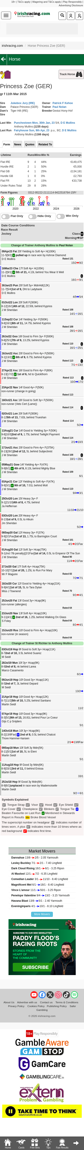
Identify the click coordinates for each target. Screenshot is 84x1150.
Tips (48, 1143)
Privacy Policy (16, 1006)
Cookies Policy (36, 1006)
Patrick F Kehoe (62, 103)
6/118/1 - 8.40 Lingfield (37, 884)
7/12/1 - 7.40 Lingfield (36, 863)
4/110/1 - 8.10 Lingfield (37, 906)
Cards (21, 1143)
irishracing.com (12, 45)
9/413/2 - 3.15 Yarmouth (40, 895)
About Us (9, 1002)
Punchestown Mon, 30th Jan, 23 (34, 122)
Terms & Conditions (67, 1002)
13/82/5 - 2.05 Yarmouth (34, 857)
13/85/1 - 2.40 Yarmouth (36, 900)
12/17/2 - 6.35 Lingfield (34, 873)
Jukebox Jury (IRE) (23, 103)
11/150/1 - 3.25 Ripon (36, 890)
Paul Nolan (59, 106)
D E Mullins (68, 122)
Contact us (46, 1002)
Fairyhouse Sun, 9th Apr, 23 (32, 130)
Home (8, 1143)
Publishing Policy (57, 1006)
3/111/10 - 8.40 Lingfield (39, 879)
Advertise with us (27, 1002)
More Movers (42, 914)
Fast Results (62, 1143)
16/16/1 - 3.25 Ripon (37, 868)
